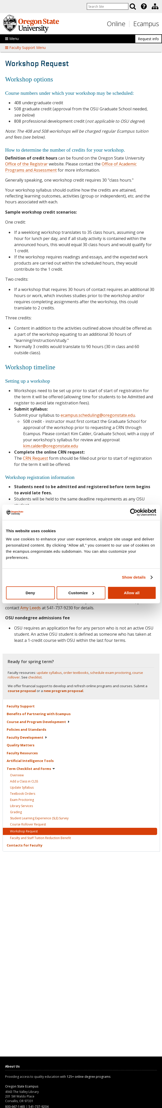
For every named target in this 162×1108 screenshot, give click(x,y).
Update (22, 787)
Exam (22, 800)
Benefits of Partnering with (39, 714)
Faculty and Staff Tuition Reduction (40, 838)
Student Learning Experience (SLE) (39, 818)
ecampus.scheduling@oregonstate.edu (98, 415)
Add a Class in (24, 781)
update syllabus (49, 672)
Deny (30, 593)
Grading (16, 812)
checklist (35, 677)
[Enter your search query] (107, 6)
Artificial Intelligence (30, 760)
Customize (81, 593)
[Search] (133, 6)
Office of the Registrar (26, 164)
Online (116, 23)
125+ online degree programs (88, 1076)
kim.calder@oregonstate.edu (50, 446)
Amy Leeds (30, 608)
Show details (134, 577)
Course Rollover (28, 824)
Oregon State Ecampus (21, 1086)
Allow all (132, 593)
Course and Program (38, 721)
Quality (20, 745)
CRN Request (35, 458)
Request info (148, 38)
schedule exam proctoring (110, 672)
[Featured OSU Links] (143, 6)
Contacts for (24, 845)
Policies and (26, 729)
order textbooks (76, 672)
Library (21, 806)
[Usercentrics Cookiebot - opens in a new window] (133, 512)
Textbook (22, 793)
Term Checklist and (31, 768)
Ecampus (146, 23)
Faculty (21, 706)
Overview (17, 775)
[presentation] (143, 6)
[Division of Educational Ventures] (155, 6)
